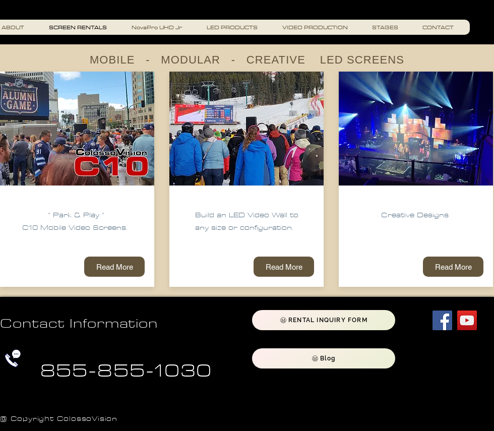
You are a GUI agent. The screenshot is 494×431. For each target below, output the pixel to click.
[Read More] (114, 267)
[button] (319, 27)
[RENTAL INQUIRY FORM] (323, 320)
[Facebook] (442, 320)
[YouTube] (467, 320)
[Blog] (323, 358)
